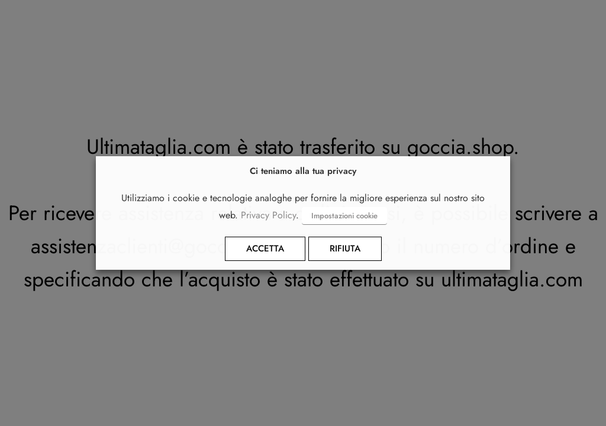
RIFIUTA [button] (345, 248)
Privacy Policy (268, 215)
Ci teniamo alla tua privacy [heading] (303, 171)
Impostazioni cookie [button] (344, 215)
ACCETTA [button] (265, 248)
